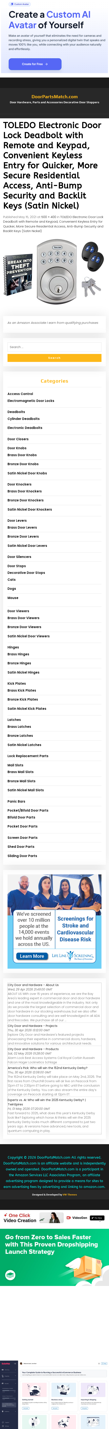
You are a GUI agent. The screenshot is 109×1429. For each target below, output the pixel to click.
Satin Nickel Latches (24, 745)
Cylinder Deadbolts (24, 419)
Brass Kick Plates (22, 690)
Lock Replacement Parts (28, 756)
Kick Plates (17, 683)
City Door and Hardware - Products (33, 1049)
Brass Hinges (18, 654)
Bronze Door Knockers (26, 500)
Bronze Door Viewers (24, 627)
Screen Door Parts (23, 837)
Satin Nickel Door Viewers (29, 636)
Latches (14, 720)
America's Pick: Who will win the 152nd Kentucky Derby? (47, 1068)
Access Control (20, 394)
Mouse (13, 598)
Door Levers (17, 520)
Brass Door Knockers (25, 491)
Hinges (13, 647)
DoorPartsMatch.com (55, 96)
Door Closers (18, 439)
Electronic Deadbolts (25, 428)
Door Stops (17, 566)
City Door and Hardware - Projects (32, 1026)
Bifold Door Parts (21, 817)
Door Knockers (20, 484)
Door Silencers (19, 557)
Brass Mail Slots (21, 772)
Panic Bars (16, 801)
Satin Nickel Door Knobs (27, 473)
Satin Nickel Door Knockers (30, 509)
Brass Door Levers (22, 527)
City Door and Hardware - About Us (33, 985)
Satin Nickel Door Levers (27, 545)
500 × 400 (48, 217)
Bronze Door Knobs (23, 464)
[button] (54, 116)
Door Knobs (17, 448)
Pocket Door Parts (23, 826)
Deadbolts (16, 412)
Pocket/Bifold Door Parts (28, 810)
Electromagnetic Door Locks (31, 401)
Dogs (12, 588)
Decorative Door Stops (26, 573)
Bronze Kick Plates (23, 699)
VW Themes (69, 1194)
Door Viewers (18, 611)
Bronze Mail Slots (21, 781)
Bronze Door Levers (23, 536)
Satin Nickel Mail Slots (26, 790)
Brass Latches (19, 726)
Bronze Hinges (19, 663)
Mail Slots (15, 765)
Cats (12, 579)
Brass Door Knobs (22, 455)
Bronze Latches (20, 735)
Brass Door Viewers (23, 618)
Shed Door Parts (21, 846)
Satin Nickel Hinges (23, 672)
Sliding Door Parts (22, 856)
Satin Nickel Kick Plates (27, 708)
